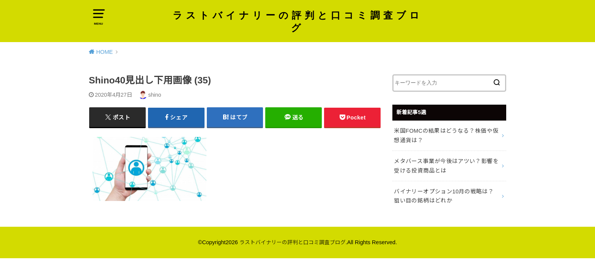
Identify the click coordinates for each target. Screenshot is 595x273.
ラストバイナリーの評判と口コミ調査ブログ (297, 22)
